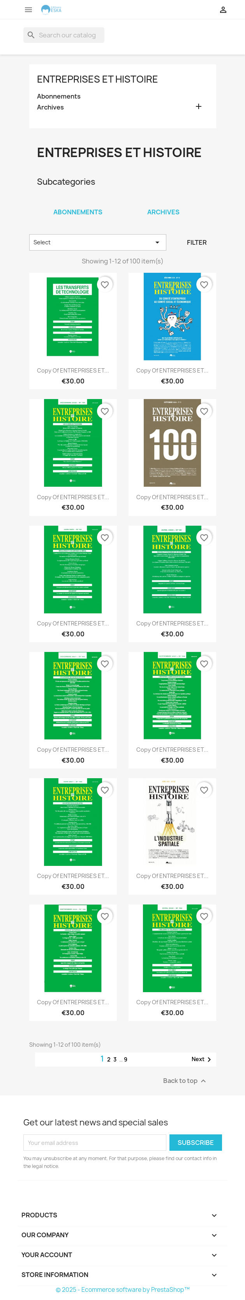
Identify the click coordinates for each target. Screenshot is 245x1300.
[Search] (63, 35)
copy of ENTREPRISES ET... (73, 370)
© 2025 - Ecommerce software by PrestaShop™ (123, 1290)
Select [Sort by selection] (97, 242)
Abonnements (59, 96)
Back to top (185, 1081)
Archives (50, 107)
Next (203, 1059)
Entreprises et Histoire (97, 79)
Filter (197, 242)
